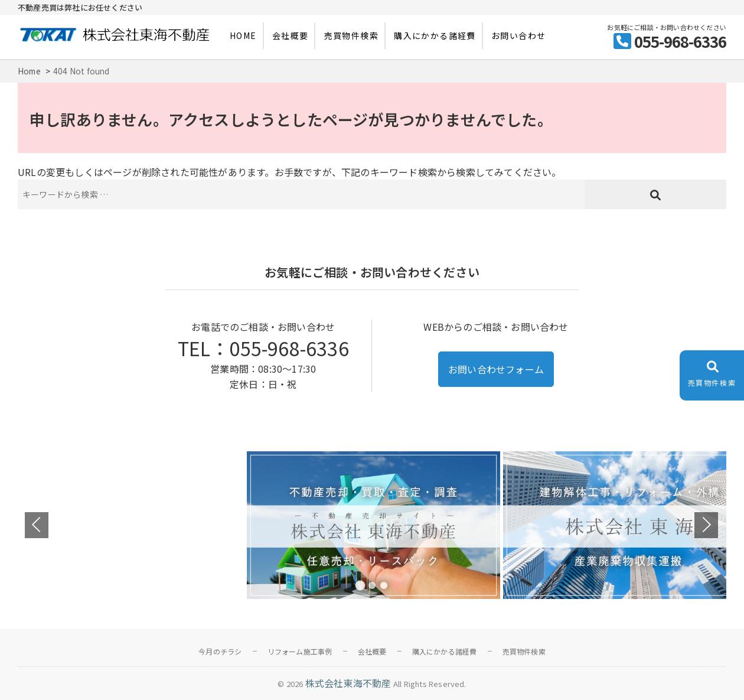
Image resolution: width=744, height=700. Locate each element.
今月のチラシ (220, 651)
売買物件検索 (351, 35)
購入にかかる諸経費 (435, 35)
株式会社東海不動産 (348, 683)
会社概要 (290, 35)
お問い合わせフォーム (496, 369)
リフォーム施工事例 (299, 651)
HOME (243, 35)
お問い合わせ (518, 35)
